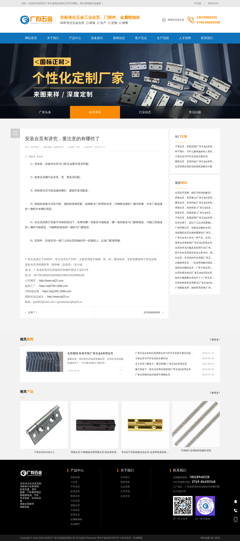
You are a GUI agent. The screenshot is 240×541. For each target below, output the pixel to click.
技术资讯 (95, 112)
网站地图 (205, 537)
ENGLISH (213, 3)
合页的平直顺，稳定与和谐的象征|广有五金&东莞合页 (203, 192)
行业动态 (145, 112)
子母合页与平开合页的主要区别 (191, 156)
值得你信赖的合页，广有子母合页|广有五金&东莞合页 (203, 267)
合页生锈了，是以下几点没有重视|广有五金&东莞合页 (203, 222)
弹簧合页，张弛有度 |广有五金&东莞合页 (196, 207)
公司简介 (125, 477)
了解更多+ (214, 339)
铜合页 (32, 156)
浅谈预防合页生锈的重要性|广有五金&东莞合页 (199, 232)
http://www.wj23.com (50, 280)
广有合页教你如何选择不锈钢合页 (152, 374)
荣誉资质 (125, 482)
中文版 (197, 3)
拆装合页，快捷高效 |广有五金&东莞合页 (196, 212)
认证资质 (125, 486)
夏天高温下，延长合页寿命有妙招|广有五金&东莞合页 (163, 369)
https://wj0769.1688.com (53, 286)
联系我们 (207, 38)
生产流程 (163, 38)
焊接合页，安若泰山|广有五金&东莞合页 (196, 197)
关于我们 (53, 38)
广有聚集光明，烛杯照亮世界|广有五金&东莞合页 (200, 287)
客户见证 (141, 38)
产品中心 (75, 38)
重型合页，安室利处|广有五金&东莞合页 (196, 161)
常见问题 (195, 112)
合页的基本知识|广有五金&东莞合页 (193, 272)
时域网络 (137, 537)
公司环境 (125, 491)
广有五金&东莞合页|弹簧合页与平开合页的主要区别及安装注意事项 (164, 353)
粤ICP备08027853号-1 (109, 537)
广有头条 (45, 112)
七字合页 (75, 500)
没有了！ (33, 312)
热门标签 (215, 537)
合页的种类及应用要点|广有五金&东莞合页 (197, 282)
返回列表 (15, 133)
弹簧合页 (75, 505)
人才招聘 (185, 38)
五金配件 (75, 524)
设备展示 (97, 38)
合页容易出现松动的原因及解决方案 (193, 166)
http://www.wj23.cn (57, 296)
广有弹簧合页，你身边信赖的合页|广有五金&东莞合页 (203, 227)
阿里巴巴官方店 (176, 20)
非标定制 (75, 477)
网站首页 (31, 38)
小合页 (74, 482)
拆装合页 (75, 496)
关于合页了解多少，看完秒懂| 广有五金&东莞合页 (161, 363)
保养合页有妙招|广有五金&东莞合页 (193, 242)
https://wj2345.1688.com (56, 291)
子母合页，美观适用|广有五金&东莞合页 (196, 146)
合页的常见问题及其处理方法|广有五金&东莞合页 (200, 247)
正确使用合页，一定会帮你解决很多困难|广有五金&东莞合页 (206, 262)
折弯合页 (75, 514)
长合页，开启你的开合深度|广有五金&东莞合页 (199, 257)
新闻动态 (119, 38)
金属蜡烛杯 (76, 519)
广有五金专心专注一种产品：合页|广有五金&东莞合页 (203, 237)
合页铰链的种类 (152, 312)
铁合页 (40, 156)
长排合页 (75, 491)
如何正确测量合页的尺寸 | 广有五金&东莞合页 (199, 277)
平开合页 (75, 486)
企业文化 (125, 496)
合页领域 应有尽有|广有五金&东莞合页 (90, 353)
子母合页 (75, 510)
